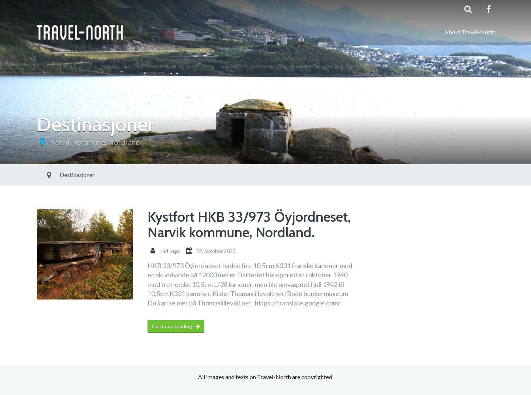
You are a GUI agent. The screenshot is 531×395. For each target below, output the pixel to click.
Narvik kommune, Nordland (94, 142)
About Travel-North (470, 31)
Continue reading (176, 326)
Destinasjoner (60, 174)
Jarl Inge (170, 251)
